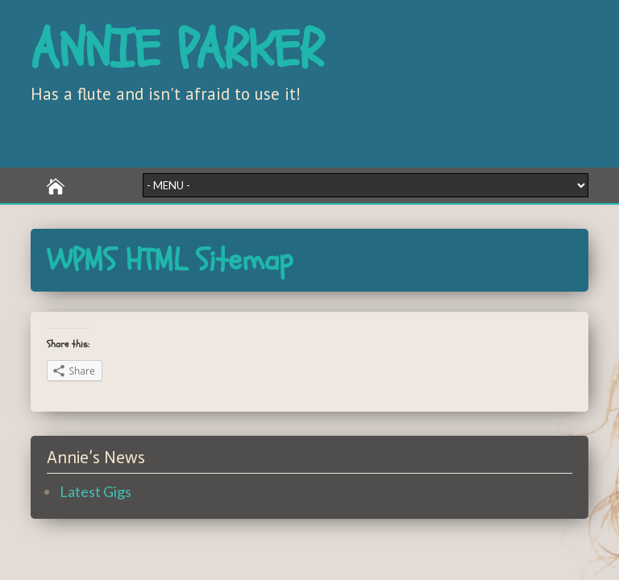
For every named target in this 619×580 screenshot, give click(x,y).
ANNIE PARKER (177, 50)
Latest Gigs (95, 491)
